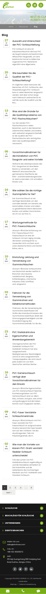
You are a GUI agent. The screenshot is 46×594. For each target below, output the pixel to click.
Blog (35, 27)
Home (11, 27)
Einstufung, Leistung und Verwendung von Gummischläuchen (25, 261)
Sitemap (13, 584)
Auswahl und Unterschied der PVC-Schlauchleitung (26, 42)
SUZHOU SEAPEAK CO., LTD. (23, 578)
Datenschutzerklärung (27, 584)
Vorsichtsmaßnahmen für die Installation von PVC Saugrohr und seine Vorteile (27, 156)
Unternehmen (24, 523)
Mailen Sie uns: (13, 541)
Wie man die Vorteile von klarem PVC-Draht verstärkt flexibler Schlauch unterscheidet (27, 450)
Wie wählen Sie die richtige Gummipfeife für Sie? (26, 192)
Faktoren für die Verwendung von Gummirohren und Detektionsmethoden (23, 298)
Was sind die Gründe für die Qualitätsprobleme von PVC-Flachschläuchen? (27, 115)
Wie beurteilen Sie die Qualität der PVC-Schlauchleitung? (24, 77)
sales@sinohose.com (16, 544)
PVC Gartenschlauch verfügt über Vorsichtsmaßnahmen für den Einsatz (26, 379)
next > (9, 492)
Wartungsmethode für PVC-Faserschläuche (24, 224)
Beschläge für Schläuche (24, 515)
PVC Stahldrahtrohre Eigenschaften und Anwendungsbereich (23, 336)
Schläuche (24, 508)
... (26, 487)
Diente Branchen (24, 530)
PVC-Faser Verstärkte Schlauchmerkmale (24, 414)
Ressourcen (23, 27)
